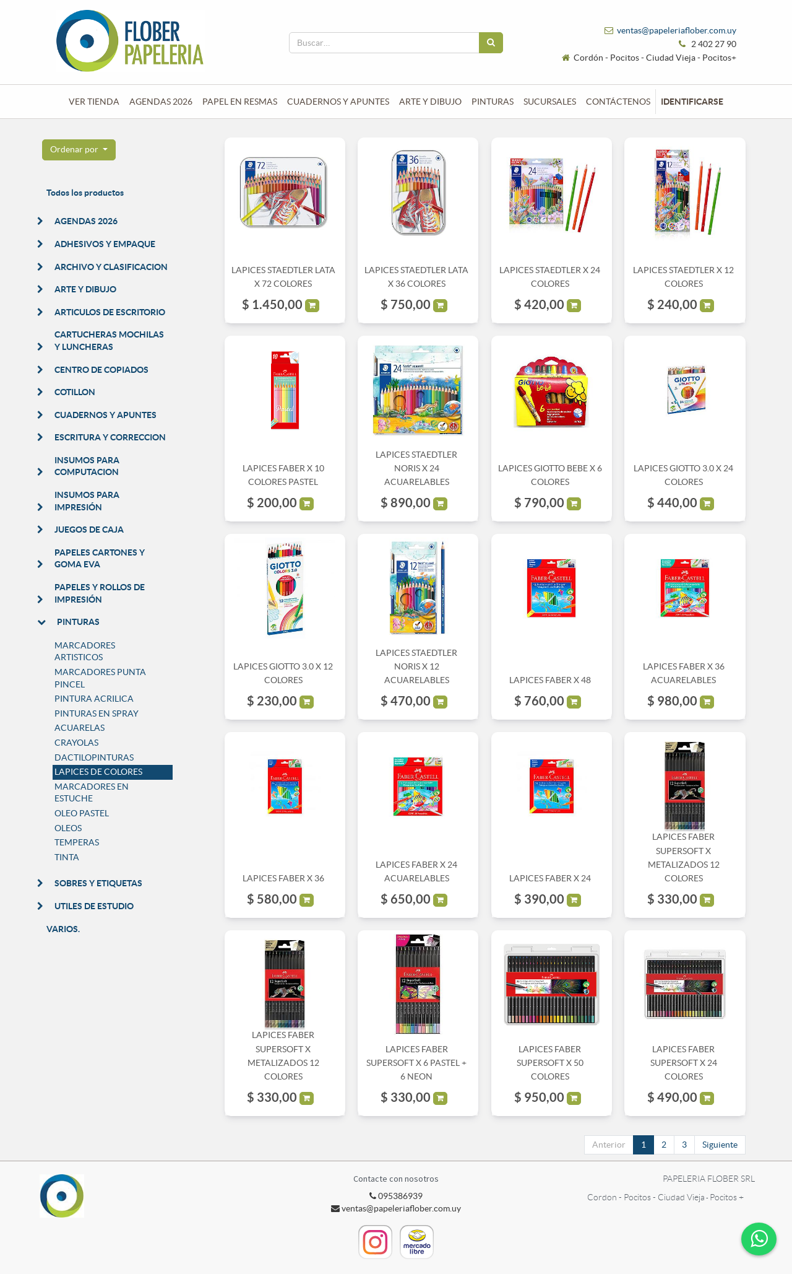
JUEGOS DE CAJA (89, 529)
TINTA (66, 857)
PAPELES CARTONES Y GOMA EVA (99, 559)
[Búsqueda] (491, 42)
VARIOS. (63, 929)
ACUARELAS (79, 728)
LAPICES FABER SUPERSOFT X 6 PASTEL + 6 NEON (416, 1063)
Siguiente (720, 1145)
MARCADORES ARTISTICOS (84, 651)
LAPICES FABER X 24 (550, 878)
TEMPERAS (76, 842)
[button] (79, 149)
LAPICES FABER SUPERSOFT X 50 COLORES (550, 1063)
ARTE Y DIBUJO (85, 289)
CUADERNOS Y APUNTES (105, 415)
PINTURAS (78, 622)
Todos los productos (85, 193)
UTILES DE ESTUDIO (94, 906)
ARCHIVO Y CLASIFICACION (111, 267)
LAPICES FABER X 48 (550, 680)
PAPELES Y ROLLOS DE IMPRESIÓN (99, 593)
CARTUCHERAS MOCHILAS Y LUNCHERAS (109, 340)
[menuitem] (94, 101)
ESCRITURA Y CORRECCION (110, 437)
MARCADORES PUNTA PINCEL (100, 678)
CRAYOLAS (76, 743)
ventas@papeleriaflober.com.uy (676, 30)
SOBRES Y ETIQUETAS (98, 883)
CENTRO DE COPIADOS (101, 370)
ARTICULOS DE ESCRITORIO (109, 312)
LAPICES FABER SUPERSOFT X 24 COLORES (683, 1063)
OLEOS (68, 828)
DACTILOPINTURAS (94, 757)
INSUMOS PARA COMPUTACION (86, 466)
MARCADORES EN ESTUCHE (91, 793)
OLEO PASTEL (81, 813)
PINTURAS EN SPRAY (96, 713)
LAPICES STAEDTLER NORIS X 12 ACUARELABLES (416, 667)
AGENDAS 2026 (86, 221)
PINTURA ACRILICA (94, 699)
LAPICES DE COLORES (98, 772)
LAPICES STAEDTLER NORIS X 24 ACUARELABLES (416, 468)
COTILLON (74, 392)
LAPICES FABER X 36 (283, 878)
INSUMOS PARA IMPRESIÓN (86, 501)
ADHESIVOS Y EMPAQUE (104, 244)
